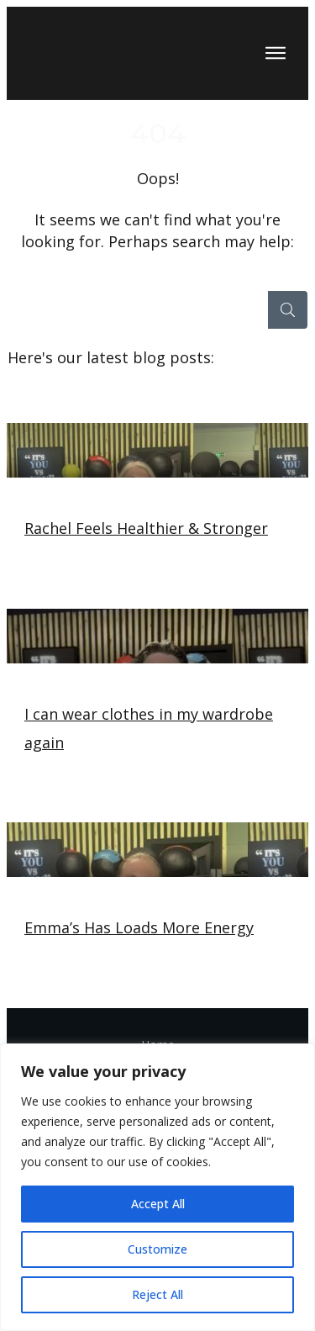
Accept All (158, 1204)
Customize (157, 1249)
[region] (157, 1187)
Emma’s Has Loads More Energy (157, 898)
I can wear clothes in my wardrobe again (157, 698)
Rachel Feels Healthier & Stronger (157, 499)
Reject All (157, 1294)
